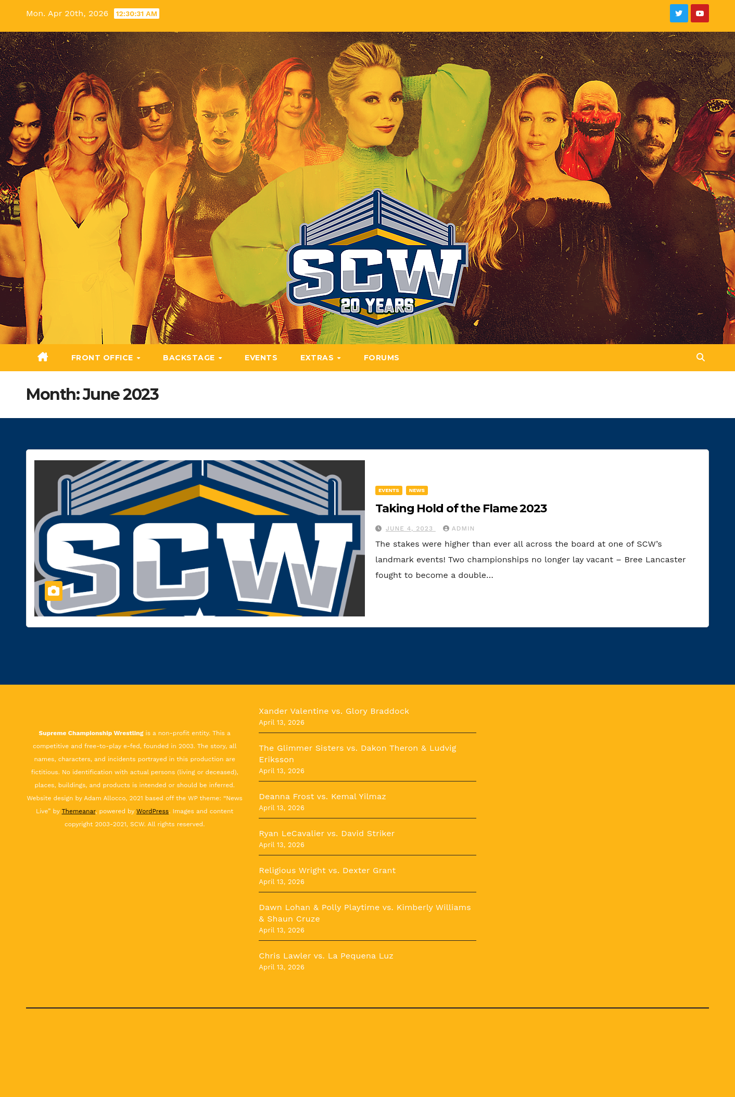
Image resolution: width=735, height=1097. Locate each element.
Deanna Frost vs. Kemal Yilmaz (322, 796)
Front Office (103, 357)
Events (261, 357)
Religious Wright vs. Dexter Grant (327, 870)
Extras (318, 357)
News (417, 490)
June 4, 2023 (411, 528)
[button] (700, 357)
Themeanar (79, 811)
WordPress (152, 811)
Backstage (190, 357)
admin (459, 528)
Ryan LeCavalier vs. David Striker (327, 833)
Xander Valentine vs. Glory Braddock (334, 711)
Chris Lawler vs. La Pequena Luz (326, 956)
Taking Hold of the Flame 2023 (461, 508)
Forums (382, 357)
